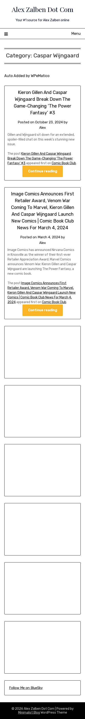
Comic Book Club (64, 163)
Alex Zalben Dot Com (42, 9)
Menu (76, 33)
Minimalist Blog (29, 712)
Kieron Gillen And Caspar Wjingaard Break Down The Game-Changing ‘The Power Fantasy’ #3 (40, 158)
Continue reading (42, 171)
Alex (42, 128)
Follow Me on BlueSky (26, 688)
